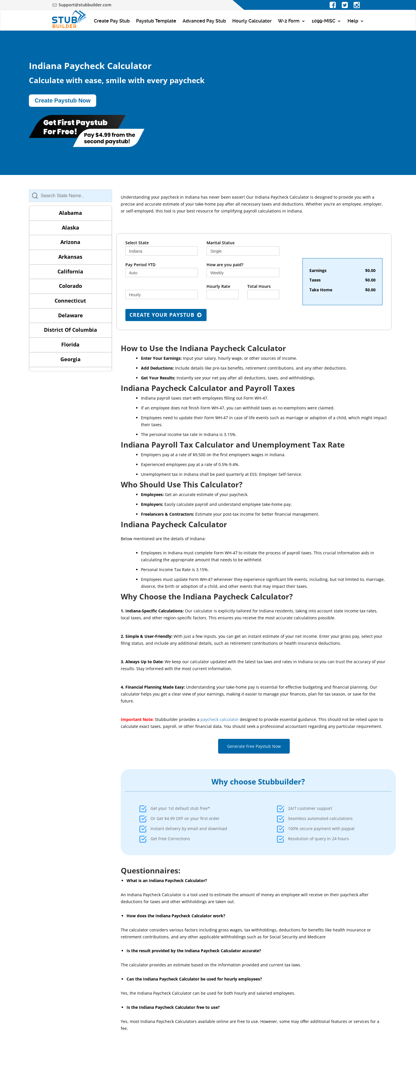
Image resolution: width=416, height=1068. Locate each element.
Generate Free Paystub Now (254, 746)
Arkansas (70, 256)
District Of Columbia (70, 329)
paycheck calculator (219, 719)
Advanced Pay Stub (204, 21)
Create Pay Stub (112, 21)
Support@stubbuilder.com (85, 5)
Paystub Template (156, 21)
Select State (137, 242)
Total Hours (259, 286)
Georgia (70, 359)
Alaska (70, 227)
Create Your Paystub (166, 314)
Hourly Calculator (252, 21)
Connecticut (70, 300)
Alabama (70, 212)
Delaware (70, 315)
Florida (70, 344)
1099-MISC (323, 21)
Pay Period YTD (140, 264)
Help (353, 21)
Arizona (70, 241)
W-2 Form (289, 21)
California (70, 271)
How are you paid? (225, 264)
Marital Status (221, 242)
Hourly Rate (218, 286)
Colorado (70, 285)
